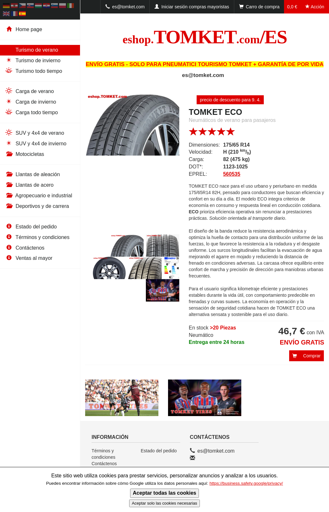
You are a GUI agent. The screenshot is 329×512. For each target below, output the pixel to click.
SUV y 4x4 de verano (34, 133)
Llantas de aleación (32, 174)
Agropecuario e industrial (38, 195)
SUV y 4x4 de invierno (36, 143)
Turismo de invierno (32, 60)
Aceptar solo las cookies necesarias (164, 503)
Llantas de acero (29, 185)
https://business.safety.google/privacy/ (246, 483)
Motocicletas (24, 154)
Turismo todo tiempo (33, 71)
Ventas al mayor (28, 258)
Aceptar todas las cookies (164, 493)
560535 (231, 174)
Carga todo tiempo (31, 112)
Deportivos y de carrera (37, 206)
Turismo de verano (31, 50)
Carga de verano (29, 91)
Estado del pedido (31, 226)
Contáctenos (24, 248)
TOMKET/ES (204, 36)
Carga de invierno (30, 101)
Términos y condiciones (37, 237)
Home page (23, 29)
